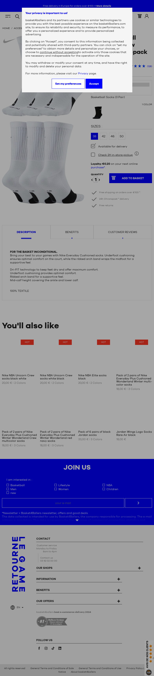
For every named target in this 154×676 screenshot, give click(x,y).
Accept (94, 83)
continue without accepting (59, 52)
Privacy (83, 73)
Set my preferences (68, 83)
